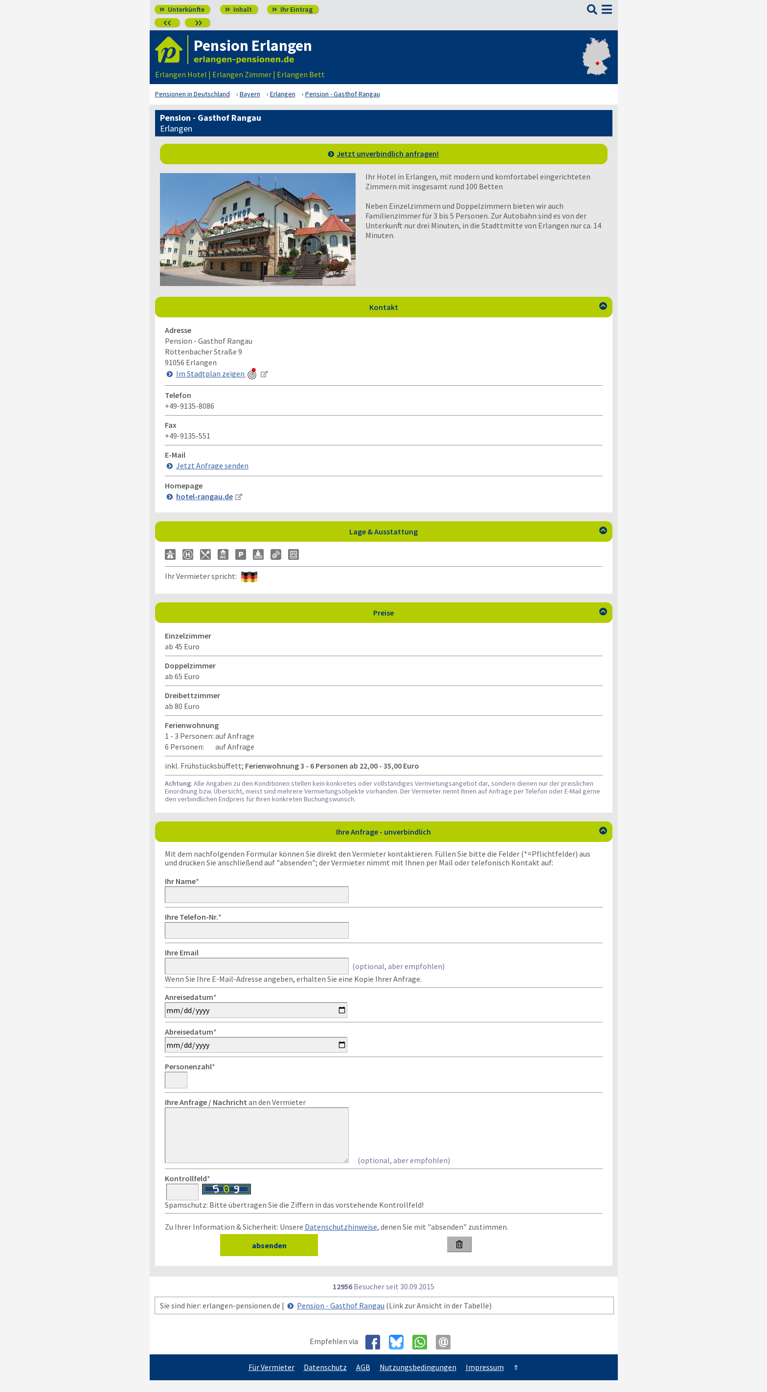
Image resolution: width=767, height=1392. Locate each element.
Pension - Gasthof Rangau (340, 1317)
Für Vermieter (271, 1379)
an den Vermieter (235, 1102)
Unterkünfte (181, 9)
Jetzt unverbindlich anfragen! (388, 153)
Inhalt (238, 9)
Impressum (485, 1379)
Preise (490, 613)
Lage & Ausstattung (478, 531)
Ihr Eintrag (292, 9)
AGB (363, 1379)
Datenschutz (325, 1379)
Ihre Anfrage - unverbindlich (471, 832)
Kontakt (488, 307)
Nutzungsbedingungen (418, 1379)
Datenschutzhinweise (341, 1238)
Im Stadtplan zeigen (217, 373)
